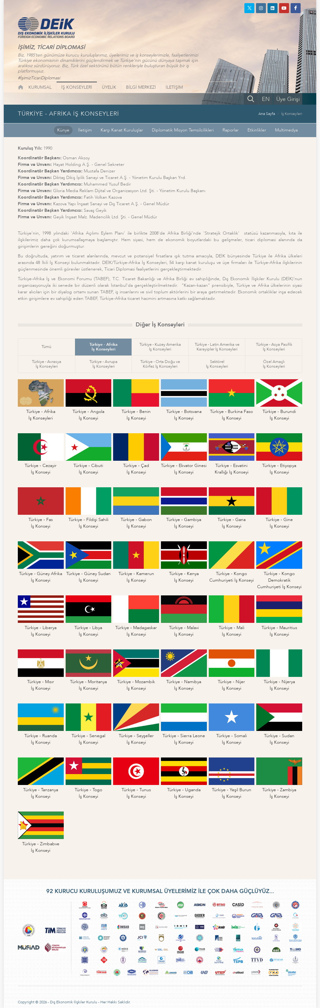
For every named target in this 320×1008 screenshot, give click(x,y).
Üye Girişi (288, 99)
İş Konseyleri (291, 113)
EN (266, 99)
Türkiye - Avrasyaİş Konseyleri (46, 364)
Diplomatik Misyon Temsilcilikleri (183, 130)
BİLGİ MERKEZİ (141, 87)
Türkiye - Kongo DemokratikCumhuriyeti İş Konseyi (279, 580)
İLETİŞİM (174, 87)
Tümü (46, 347)
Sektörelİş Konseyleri (217, 364)
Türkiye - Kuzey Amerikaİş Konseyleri (160, 347)
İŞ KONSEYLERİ (76, 87)
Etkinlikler (257, 130)
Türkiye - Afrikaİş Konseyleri (103, 347)
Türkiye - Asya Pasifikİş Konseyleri (274, 347)
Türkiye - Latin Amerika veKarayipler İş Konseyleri (217, 347)
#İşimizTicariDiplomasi (39, 78)
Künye (63, 130)
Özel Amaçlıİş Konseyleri (274, 364)
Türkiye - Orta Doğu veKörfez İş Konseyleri (160, 364)
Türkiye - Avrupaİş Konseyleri (103, 364)
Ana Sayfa (266, 113)
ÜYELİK (109, 87)
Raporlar (230, 130)
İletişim (85, 130)
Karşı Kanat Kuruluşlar (122, 130)
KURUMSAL (40, 87)
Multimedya (286, 130)
